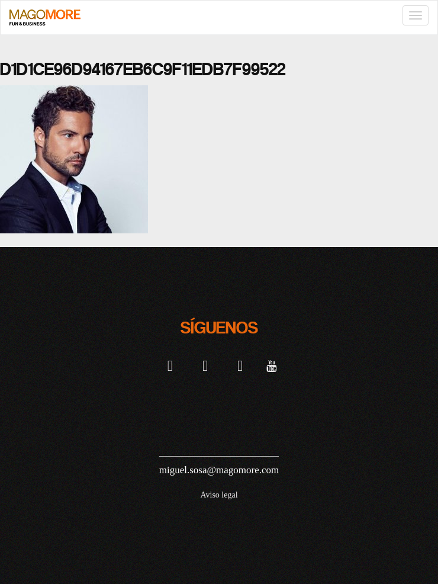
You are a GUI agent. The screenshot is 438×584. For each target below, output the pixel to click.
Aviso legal (218, 494)
